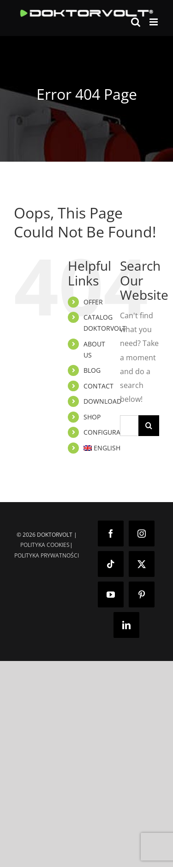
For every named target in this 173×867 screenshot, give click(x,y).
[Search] (148, 425)
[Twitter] (142, 564)
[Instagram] (142, 533)
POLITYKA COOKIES (45, 545)
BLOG (92, 370)
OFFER (93, 301)
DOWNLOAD (102, 401)
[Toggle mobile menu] (154, 22)
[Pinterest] (142, 594)
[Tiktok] (111, 564)
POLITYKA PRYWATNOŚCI (46, 555)
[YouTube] (111, 594)
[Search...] (129, 425)
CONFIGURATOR (108, 432)
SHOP (92, 416)
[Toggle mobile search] (135, 22)
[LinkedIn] (126, 625)
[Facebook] (111, 533)
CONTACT (98, 386)
